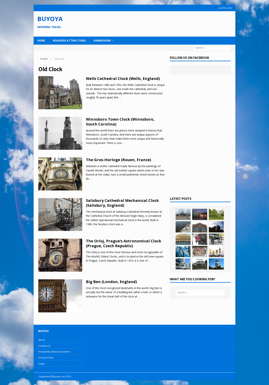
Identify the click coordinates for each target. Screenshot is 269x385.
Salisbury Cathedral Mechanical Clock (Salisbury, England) (122, 203)
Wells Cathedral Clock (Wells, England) (123, 78)
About (41, 339)
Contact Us (44, 345)
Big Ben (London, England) (111, 281)
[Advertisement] (159, 23)
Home (41, 40)
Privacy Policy (46, 357)
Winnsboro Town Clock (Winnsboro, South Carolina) (120, 122)
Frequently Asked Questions (54, 351)
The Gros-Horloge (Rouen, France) (118, 159)
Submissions (102, 40)
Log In (41, 363)
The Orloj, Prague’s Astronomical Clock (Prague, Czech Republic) (123, 243)
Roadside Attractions (69, 40)
